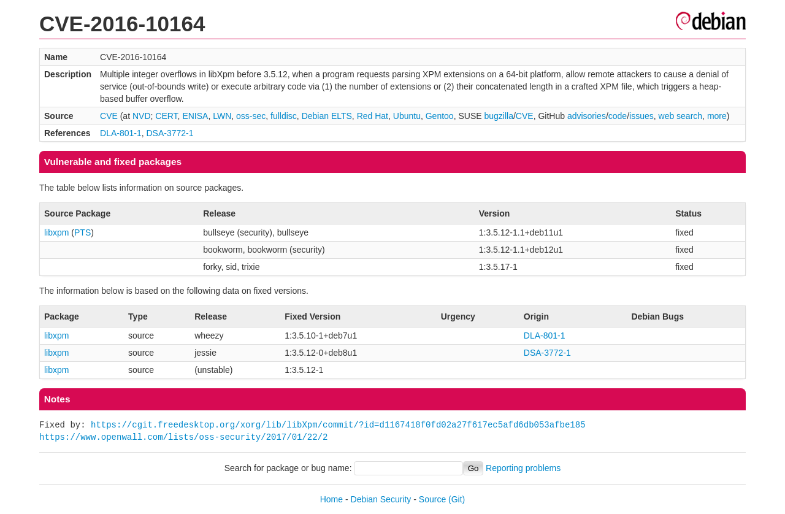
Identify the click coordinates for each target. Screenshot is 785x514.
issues (641, 116)
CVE (109, 116)
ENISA (195, 116)
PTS (82, 232)
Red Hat (372, 116)
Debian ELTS (327, 116)
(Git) (456, 499)
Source (432, 499)
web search (681, 116)
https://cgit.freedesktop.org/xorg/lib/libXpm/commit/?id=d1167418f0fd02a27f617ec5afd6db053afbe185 (338, 425)
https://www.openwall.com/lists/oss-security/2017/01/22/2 (183, 437)
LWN (222, 116)
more (717, 116)
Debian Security (381, 499)
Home (331, 499)
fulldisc (283, 116)
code (617, 116)
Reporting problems (523, 468)
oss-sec (251, 116)
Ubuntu (407, 116)
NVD (141, 116)
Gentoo (440, 116)
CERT (166, 116)
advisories (586, 116)
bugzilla (498, 116)
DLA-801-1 (121, 133)
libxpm (56, 232)
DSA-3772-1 (170, 133)
